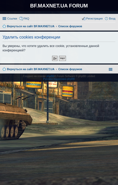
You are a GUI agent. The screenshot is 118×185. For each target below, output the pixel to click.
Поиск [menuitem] (113, 27)
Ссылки (12, 18)
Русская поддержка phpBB (59, 79)
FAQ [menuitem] (26, 18)
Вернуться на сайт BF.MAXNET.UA (30, 69)
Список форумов (70, 69)
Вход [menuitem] (112, 18)
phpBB (50, 76)
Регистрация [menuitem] (94, 18)
